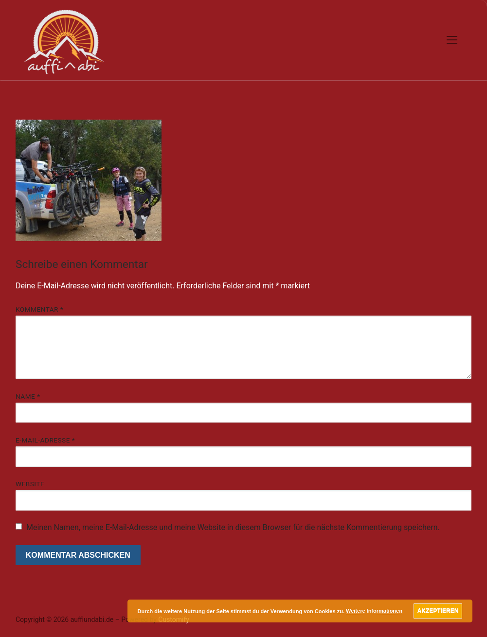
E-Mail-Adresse (45, 440)
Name (28, 396)
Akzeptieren (438, 610)
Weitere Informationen (374, 611)
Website (30, 484)
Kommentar (39, 309)
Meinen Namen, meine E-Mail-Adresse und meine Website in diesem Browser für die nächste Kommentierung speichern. (233, 527)
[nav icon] (452, 40)
